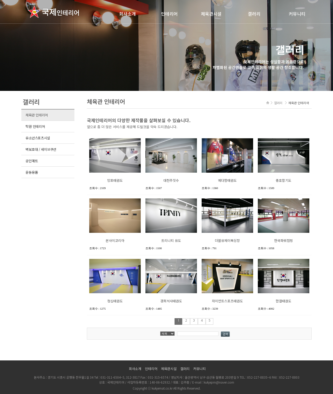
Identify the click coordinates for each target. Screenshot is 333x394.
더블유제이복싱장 (227, 240)
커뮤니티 (297, 13)
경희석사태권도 (171, 300)
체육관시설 (211, 13)
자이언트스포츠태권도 (227, 300)
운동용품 (31, 172)
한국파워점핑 (283, 240)
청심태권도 (115, 300)
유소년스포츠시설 (37, 137)
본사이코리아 (115, 240)
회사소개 (127, 13)
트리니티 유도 (171, 240)
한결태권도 (283, 300)
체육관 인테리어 (36, 114)
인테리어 (169, 13)
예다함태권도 (227, 180)
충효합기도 (283, 180)
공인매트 (31, 160)
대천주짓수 (171, 180)
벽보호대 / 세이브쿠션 (40, 149)
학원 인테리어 (35, 126)
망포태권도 (115, 180)
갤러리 (254, 13)
